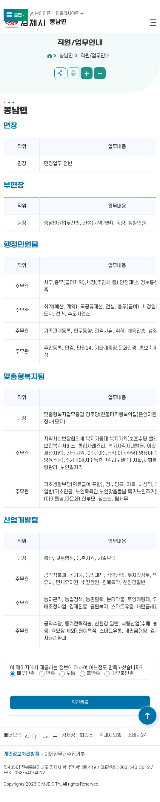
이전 (27, 736)
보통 (70, 673)
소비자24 (137, 735)
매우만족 (26, 673)
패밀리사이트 (70, 13)
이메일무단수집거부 (64, 754)
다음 (46, 736)
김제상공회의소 (77, 735)
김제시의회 (110, 735)
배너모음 (55, 736)
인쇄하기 (73, 73)
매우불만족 (122, 673)
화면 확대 (87, 73)
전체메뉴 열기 (153, 22)
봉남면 (66, 56)
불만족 (93, 673)
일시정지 (36, 736)
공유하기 (60, 73)
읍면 (19, 15)
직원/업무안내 (95, 56)
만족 (50, 673)
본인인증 (42, 13)
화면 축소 (100, 73)
